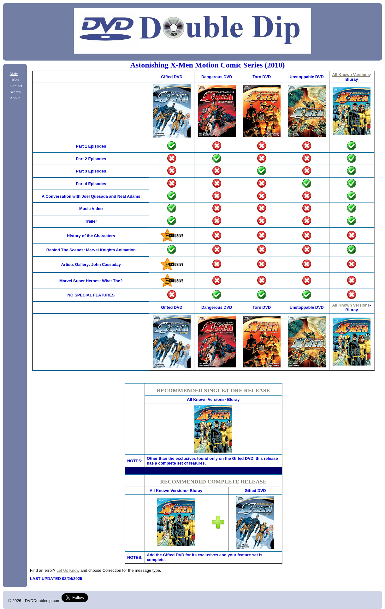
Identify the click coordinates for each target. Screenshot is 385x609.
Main (14, 74)
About (15, 98)
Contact (16, 86)
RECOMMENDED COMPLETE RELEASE (213, 481)
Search (15, 92)
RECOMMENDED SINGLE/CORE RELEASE (213, 390)
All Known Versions (351, 74)
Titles (14, 80)
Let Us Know (68, 570)
